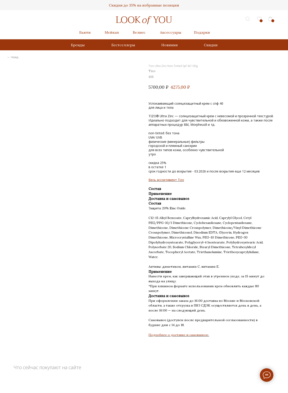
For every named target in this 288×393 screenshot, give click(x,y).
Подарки (202, 32)
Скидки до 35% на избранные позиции (144, 5)
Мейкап (112, 32)
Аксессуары (170, 32)
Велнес (139, 32)
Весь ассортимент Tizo (166, 180)
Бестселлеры (123, 45)
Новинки (169, 45)
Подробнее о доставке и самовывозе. (178, 335)
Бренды (78, 45)
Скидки (211, 45)
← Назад (12, 57)
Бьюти (85, 32)
